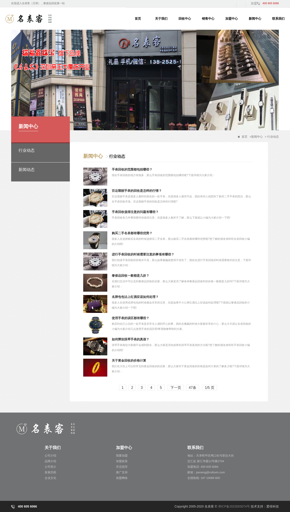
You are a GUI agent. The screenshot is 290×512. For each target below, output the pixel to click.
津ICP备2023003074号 (234, 506)
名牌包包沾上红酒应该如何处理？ (135, 297)
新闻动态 (27, 169)
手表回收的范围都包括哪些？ (132, 169)
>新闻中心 (256, 136)
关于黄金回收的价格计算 (129, 360)
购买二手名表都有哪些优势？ (132, 233)
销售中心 (208, 18)
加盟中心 (231, 18)
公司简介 (50, 466)
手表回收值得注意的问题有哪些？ (135, 212)
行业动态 (27, 150)
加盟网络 (122, 478)
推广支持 (122, 472)
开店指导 (122, 466)
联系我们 (278, 18)
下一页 (175, 388)
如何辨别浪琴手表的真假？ (130, 339)
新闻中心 (255, 18)
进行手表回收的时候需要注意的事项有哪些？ (143, 254)
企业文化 (50, 478)
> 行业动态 (272, 136)
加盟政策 (122, 461)
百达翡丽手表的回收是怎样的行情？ (137, 190)
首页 (138, 18)
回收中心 (184, 18)
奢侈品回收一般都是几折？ (130, 275)
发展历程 (50, 472)
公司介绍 (50, 455)
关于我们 (161, 18)
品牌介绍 (50, 461)
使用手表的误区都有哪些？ (130, 318)
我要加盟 (122, 455)
